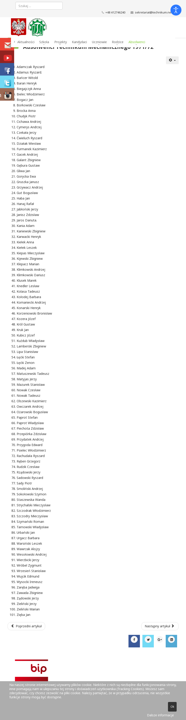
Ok (172, 707)
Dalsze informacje (160, 715)
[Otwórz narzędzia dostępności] (175, 10)
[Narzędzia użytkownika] (172, 60)
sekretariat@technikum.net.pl (155, 12)
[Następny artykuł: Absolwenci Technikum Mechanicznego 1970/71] (160, 626)
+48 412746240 (115, 12)
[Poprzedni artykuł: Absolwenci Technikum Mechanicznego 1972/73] (26, 626)
